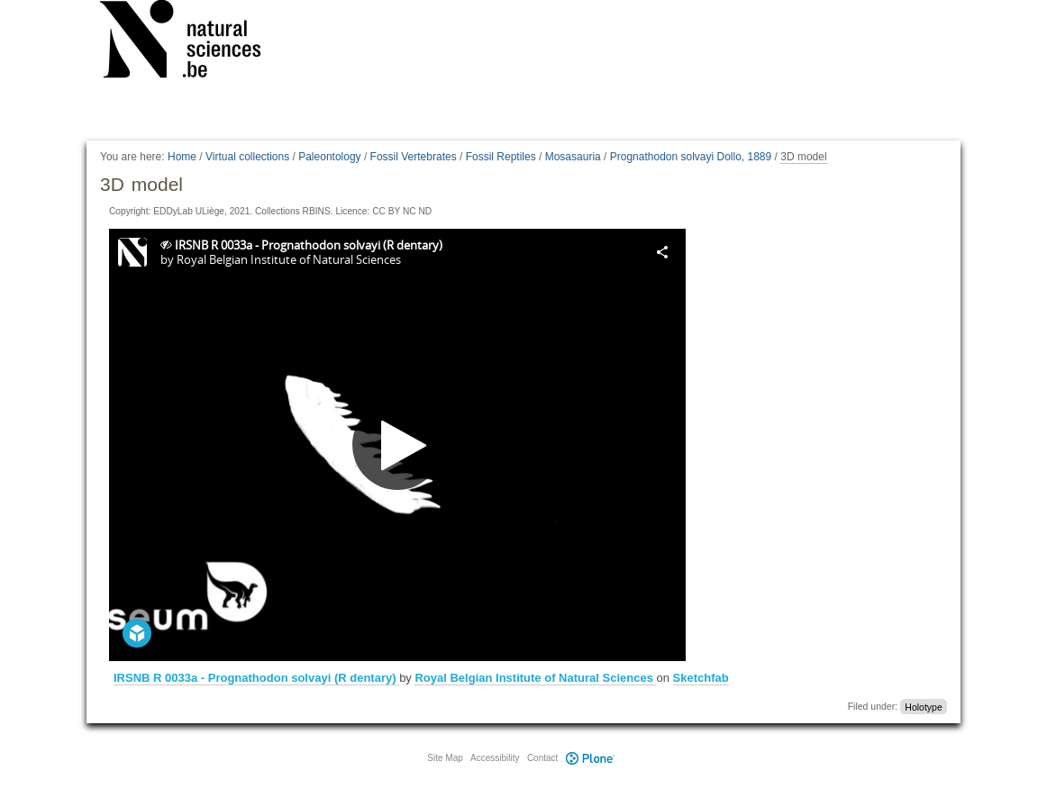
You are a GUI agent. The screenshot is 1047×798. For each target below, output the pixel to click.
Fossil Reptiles (501, 156)
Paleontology (329, 156)
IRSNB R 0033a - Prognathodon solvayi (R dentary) (256, 678)
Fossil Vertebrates (413, 156)
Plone (590, 758)
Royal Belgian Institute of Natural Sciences (535, 678)
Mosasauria (573, 156)
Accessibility (494, 758)
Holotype (923, 706)
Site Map (444, 758)
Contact (542, 758)
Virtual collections (247, 156)
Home (182, 156)
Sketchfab (701, 678)
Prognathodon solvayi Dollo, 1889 (690, 156)
